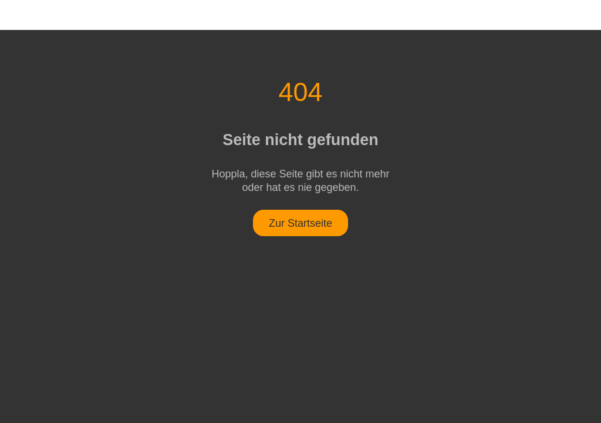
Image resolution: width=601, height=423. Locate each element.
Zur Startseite (300, 223)
